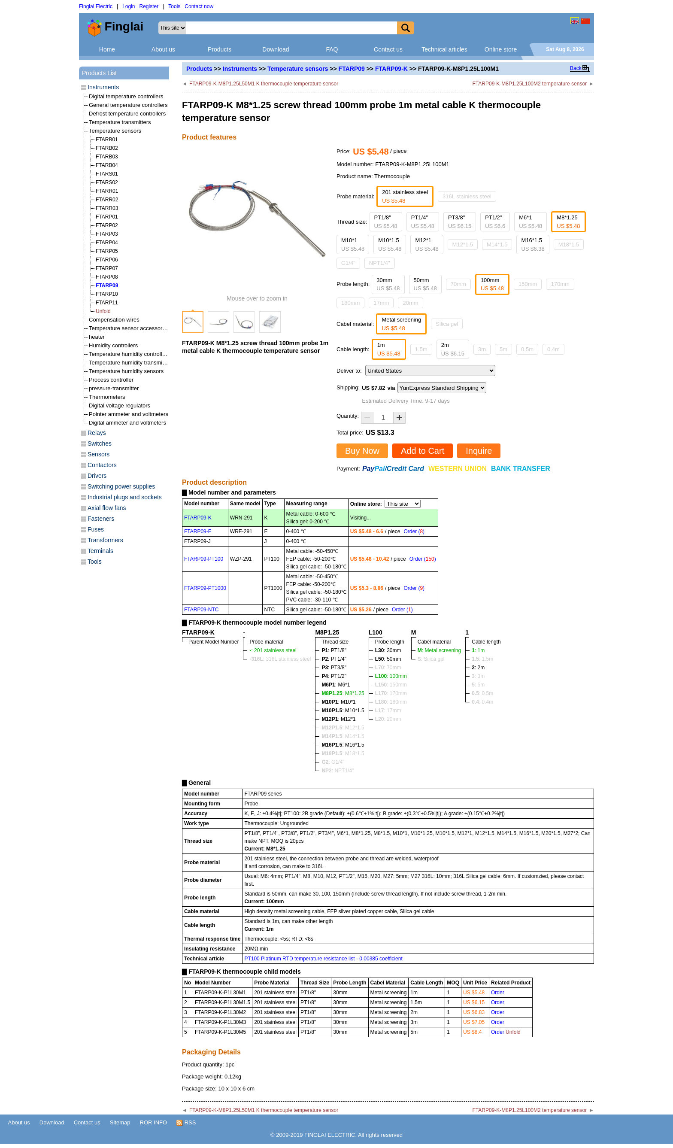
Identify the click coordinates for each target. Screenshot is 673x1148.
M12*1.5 (462, 244)
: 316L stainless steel (280, 659)
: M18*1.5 (342, 753)
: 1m (478, 650)
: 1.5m (482, 659)
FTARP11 (107, 303)
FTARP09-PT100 (203, 559)
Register (149, 6)
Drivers (97, 475)
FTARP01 (107, 217)
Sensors (98, 454)
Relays (97, 432)
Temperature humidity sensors (126, 371)
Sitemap (120, 1122)
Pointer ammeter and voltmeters (128, 414)
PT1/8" (385, 221)
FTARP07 (107, 268)
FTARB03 (107, 157)
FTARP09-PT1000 (205, 588)
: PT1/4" (333, 659)
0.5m (527, 349)
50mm (425, 284)
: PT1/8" (333, 650)
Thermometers (107, 397)
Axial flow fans (107, 507)
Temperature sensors (297, 68)
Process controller (111, 380)
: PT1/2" (333, 676)
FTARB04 (107, 165)
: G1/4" (332, 762)
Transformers (105, 540)
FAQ (332, 49)
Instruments (240, 68)
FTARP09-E (198, 531)
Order (497, 993)
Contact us (388, 49)
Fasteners (101, 518)
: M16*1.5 (342, 745)
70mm (458, 284)
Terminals (100, 550)
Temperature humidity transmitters (131, 362)
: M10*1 (338, 702)
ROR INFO (153, 1122)
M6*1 (530, 221)
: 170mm (391, 693)
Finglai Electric (95, 6)
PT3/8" (459, 221)
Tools (174, 6)
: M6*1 (335, 685)
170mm (560, 284)
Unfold (103, 311)
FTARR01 (107, 191)
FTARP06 (107, 260)
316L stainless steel (467, 196)
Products (219, 49)
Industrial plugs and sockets (125, 497)
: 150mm (391, 685)
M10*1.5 (389, 244)
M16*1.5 (532, 244)
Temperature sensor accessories (129, 328)
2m (452, 349)
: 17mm (388, 711)
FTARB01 (107, 140)
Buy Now (362, 451)
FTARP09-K (391, 68)
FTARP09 (352, 68)
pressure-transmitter (114, 388)
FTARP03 (107, 234)
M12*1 (426, 244)
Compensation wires (114, 319)
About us (163, 49)
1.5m (421, 349)
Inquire (479, 451)
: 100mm (391, 676)
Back (576, 68)
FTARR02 (107, 200)
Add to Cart (422, 451)
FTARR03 (107, 208)
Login (128, 6)
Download (275, 49)
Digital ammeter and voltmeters (127, 422)
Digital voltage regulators (119, 405)
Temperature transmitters (120, 122)
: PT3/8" (333, 668)
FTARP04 (107, 243)
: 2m (478, 668)
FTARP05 (107, 251)
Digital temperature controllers (126, 96)
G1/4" (348, 263)
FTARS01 (107, 174)
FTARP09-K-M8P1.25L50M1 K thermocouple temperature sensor (263, 84)
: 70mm (388, 668)
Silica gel (447, 324)
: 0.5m (482, 693)
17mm (381, 303)
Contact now (199, 6)
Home (107, 49)
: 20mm (388, 719)
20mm (410, 303)
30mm (388, 284)
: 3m (478, 676)
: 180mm (391, 702)
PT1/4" (422, 221)
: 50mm (388, 659)
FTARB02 (107, 148)
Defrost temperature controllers (127, 113)
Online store (501, 49)
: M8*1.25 (342, 693)
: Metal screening (439, 650)
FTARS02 (107, 182)
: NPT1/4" (337, 771)
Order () (413, 531)
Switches (100, 443)
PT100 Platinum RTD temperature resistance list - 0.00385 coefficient (323, 959)
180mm (350, 303)
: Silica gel (431, 659)
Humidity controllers (113, 345)
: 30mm (388, 650)
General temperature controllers (128, 105)
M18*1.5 (568, 244)
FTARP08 (107, 277)
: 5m (478, 685)
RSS (186, 1122)
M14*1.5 (497, 244)
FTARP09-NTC (201, 610)
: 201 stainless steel (272, 650)
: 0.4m (482, 702)
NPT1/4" (379, 263)
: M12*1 (338, 719)
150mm (527, 284)
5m (503, 349)
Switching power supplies (121, 486)
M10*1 (352, 244)
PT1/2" (495, 221)
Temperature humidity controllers (129, 354)
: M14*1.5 (342, 736)
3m (482, 349)
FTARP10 (107, 294)
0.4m (553, 349)
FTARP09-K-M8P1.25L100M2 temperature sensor (530, 84)
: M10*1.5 (342, 711)
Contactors (102, 465)
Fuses (96, 529)
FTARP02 (107, 225)
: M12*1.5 (342, 728)
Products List (99, 73)
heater (97, 337)
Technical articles (444, 49)
